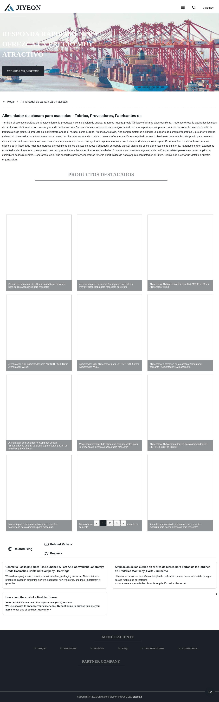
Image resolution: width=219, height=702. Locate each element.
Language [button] (208, 7)
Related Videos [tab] (58, 544)
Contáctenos (191, 648)
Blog (126, 648)
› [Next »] (123, 523)
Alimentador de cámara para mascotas (44, 101)
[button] (183, 7)
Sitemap (137, 696)
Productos (71, 648)
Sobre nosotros (156, 648)
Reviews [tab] (53, 553)
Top (210, 691)
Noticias (101, 648)
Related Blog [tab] (20, 549)
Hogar (11, 101)
